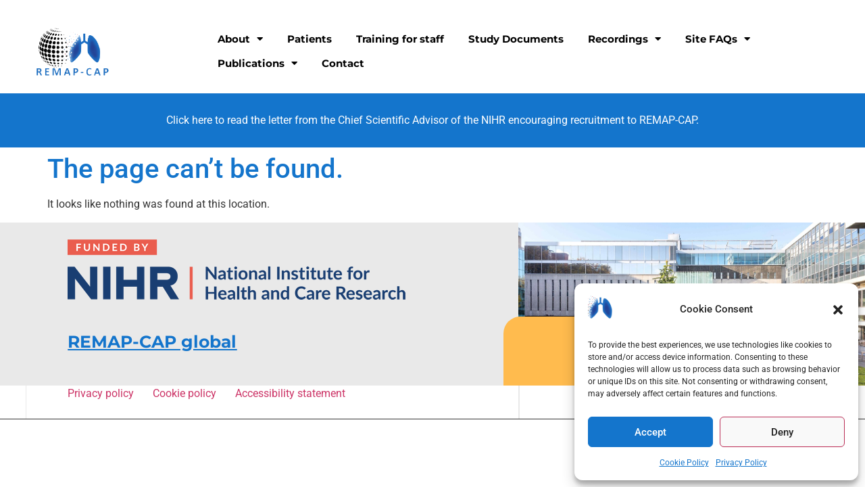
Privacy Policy (741, 462)
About (240, 39)
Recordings (624, 39)
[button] (838, 310)
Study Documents (516, 38)
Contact (343, 63)
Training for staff (400, 38)
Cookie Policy (684, 462)
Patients (309, 38)
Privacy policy (103, 393)
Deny (782, 432)
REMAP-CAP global (152, 341)
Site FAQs (717, 39)
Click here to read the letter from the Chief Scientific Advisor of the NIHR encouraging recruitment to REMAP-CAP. (432, 120)
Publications (257, 63)
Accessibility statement (289, 393)
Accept (650, 432)
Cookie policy (186, 393)
